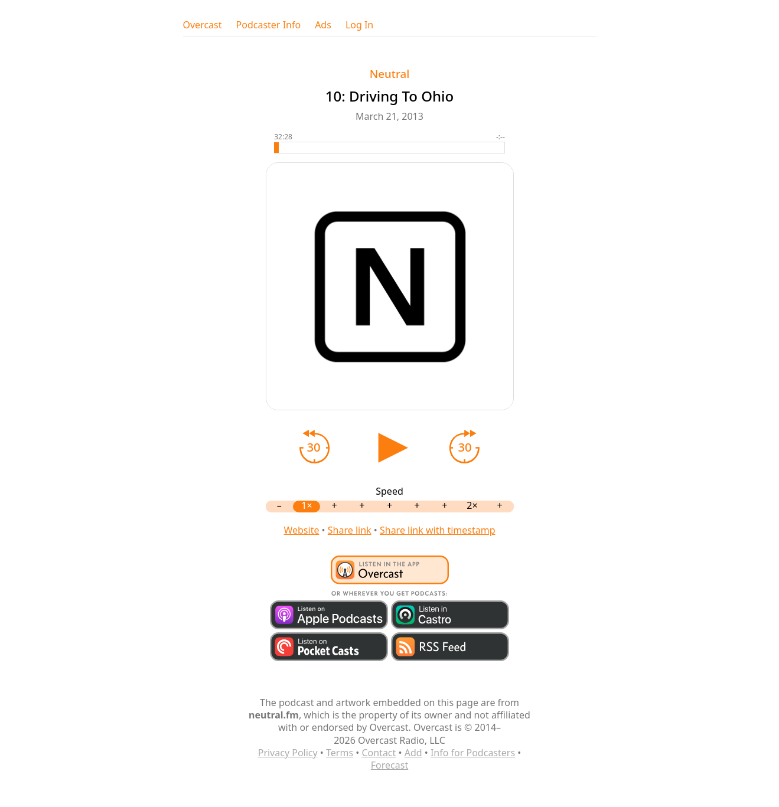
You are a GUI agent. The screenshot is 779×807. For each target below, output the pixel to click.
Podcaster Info (268, 25)
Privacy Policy (288, 752)
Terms (339, 752)
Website (301, 530)
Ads (323, 25)
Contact (378, 752)
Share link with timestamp (438, 530)
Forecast (389, 765)
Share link (349, 530)
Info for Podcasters (473, 752)
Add (413, 752)
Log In (359, 25)
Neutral (389, 73)
